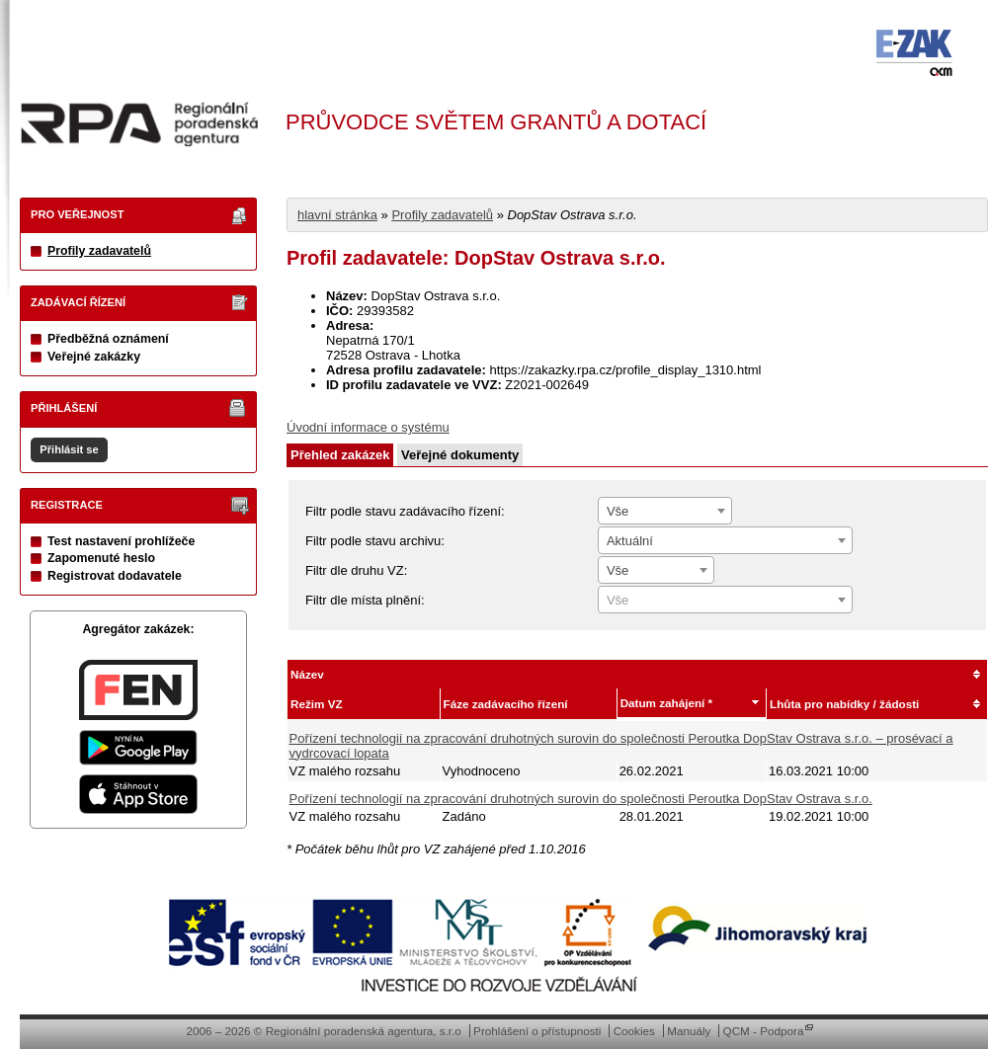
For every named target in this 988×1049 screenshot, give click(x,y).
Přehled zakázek (339, 454)
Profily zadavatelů (99, 251)
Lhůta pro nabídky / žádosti (844, 703)
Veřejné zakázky (93, 356)
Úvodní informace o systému (368, 427)
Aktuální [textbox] (630, 540)
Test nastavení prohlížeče (121, 541)
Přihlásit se (69, 449)
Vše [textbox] (617, 511)
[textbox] (725, 600)
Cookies (634, 1030)
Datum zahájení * (666, 702)
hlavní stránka (337, 214)
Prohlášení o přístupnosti (537, 1030)
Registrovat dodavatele (114, 576)
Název (307, 674)
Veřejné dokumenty (460, 454)
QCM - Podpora (763, 1030)
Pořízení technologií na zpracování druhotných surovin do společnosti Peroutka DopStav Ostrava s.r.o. (580, 798)
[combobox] (665, 510)
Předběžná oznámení (108, 339)
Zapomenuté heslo (101, 558)
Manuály (688, 1030)
